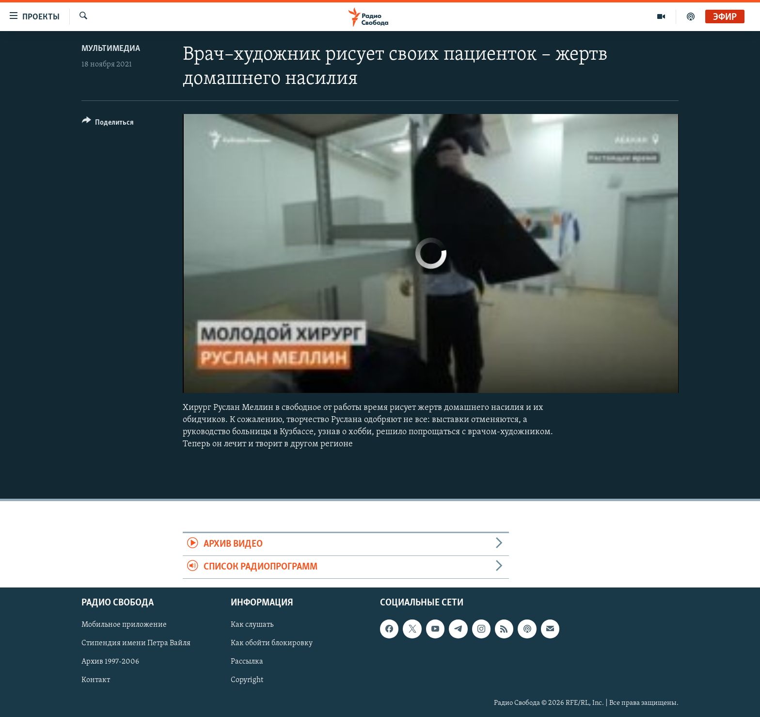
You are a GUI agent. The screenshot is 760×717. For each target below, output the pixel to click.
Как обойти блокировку (272, 644)
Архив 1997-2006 (110, 662)
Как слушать (252, 625)
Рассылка (247, 662)
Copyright (247, 680)
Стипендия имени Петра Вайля (135, 644)
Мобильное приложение (124, 625)
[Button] (108, 124)
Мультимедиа (110, 48)
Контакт (95, 680)
